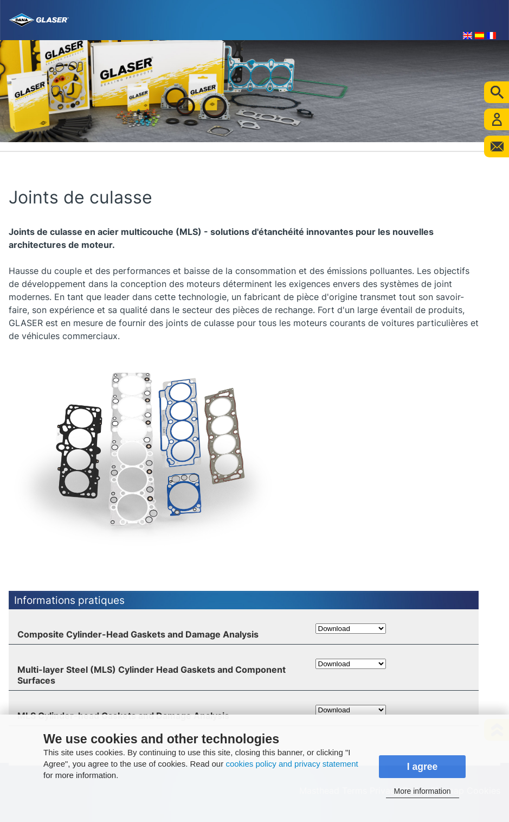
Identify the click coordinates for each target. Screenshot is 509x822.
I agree (422, 766)
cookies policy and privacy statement (291, 763)
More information (422, 791)
